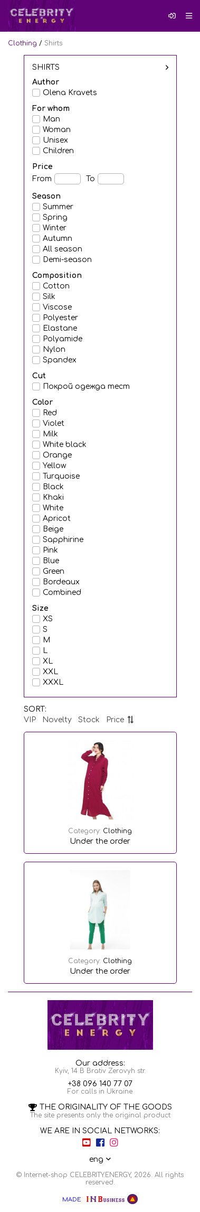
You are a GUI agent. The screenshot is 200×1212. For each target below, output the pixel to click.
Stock (89, 720)
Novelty (57, 720)
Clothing (22, 43)
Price (120, 720)
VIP (30, 720)
